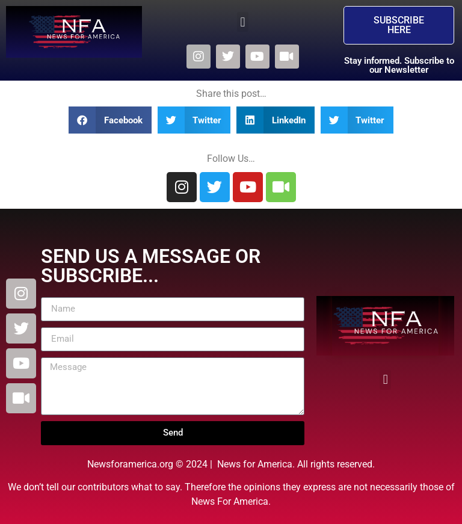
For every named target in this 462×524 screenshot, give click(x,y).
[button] (242, 22)
